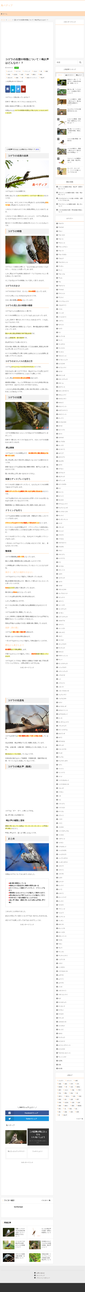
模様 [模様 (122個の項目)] (60, 1099)
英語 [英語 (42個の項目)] (71, 1108)
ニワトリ (61, 815)
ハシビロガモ (62, 850)
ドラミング (27, 71)
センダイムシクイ (63, 722)
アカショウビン (63, 247)
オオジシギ (61, 375)
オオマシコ (61, 387)
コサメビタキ (62, 589)
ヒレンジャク (62, 897)
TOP (3, 20)
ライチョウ (61, 1037)
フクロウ (61, 905)
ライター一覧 (46, 1200)
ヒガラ (60, 877)
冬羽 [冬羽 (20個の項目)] (72, 1083)
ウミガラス (61, 344)
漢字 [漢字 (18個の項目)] (78, 1099)
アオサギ (61, 227)
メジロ (60, 986)
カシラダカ (61, 441)
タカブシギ (61, 733)
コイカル (61, 566)
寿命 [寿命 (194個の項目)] (72, 1093)
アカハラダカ (62, 254)
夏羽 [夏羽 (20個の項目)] (60, 1090)
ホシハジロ (61, 928)
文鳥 (59, 1064)
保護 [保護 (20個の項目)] (60, 1083)
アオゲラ (61, 223)
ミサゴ (60, 963)
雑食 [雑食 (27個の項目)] (66, 1112)
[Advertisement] (27, 39)
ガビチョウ (61, 476)
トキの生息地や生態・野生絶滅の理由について (70, 211)
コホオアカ (61, 620)
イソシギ (61, 313)
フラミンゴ (61, 909)
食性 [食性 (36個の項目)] (72, 1112)
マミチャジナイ (63, 955)
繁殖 (41, 74)
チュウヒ (61, 757)
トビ (59, 800)
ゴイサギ (61, 640)
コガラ (60, 574)
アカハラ (61, 250)
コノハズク (61, 605)
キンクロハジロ (63, 511)
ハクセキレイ (62, 846)
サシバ (60, 659)
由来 (28, 74)
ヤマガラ (61, 1014)
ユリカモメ (61, 1025)
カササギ (61, 437)
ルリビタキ (61, 1049)
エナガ (60, 371)
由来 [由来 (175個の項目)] (79, 1102)
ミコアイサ (61, 959)
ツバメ (60, 776)
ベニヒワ (61, 913)
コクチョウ (61, 578)
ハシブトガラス (63, 858)
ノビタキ (61, 827)
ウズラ (60, 328)
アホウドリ (61, 285)
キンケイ (61, 515)
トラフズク (61, 807)
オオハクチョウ (63, 379)
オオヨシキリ (62, 398)
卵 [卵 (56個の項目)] (66, 1087)
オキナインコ (62, 414)
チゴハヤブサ (62, 749)
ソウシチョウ (62, 726)
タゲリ (60, 737)
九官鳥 (60, 1060)
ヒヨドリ (61, 893)
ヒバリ (60, 889)
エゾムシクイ (62, 367)
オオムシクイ (62, 395)
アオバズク (61, 235)
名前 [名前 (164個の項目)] (72, 1087)
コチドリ (61, 601)
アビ (59, 282)
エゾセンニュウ (63, 359)
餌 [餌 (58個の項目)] (59, 1115)
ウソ (59, 332)
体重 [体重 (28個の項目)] (76, 1080)
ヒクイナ (61, 881)
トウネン (61, 792)
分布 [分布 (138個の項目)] (78, 1083)
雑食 (17, 77)
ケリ (59, 562)
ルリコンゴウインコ (64, 1045)
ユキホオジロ (62, 1022)
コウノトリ (61, 570)
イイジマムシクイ (63, 301)
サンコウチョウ (63, 663)
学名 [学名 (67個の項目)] (60, 1093)
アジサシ (61, 266)
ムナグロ (61, 983)
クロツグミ (61, 554)
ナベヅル (61, 811)
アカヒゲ (61, 258)
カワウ (60, 465)
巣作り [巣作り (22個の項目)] (60, 1096)
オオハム (61, 383)
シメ (59, 679)
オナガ (60, 426)
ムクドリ (61, 979)
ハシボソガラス (63, 862)
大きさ (35, 71)
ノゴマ (60, 819)
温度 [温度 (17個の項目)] (72, 1099)
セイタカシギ (62, 706)
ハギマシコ (61, 838)
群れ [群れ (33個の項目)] (60, 1108)
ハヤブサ (61, 874)
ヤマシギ (61, 1018)
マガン (60, 944)
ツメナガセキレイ (63, 780)
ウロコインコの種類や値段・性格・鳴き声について (70, 193)
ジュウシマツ (62, 694)
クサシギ (61, 527)
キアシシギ (61, 480)
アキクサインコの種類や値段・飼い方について (70, 205)
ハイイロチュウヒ (63, 831)
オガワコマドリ (63, 410)
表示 (37, 149)
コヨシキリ (61, 632)
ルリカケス (61, 1041)
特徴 (9, 74)
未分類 (60, 1068)
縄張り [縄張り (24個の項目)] (66, 1105)
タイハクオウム (63, 729)
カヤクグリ (61, 457)
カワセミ (61, 469)
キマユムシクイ (63, 504)
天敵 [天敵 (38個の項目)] (73, 1090)
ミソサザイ (61, 967)
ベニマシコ (61, 916)
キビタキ (61, 500)
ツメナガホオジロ (63, 784)
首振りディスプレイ (32, 77)
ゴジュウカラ (62, 644)
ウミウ (60, 340)
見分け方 (10, 77)
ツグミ (60, 764)
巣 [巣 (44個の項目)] (77, 1093)
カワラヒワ (61, 472)
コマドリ (61, 624)
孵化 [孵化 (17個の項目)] (66, 1093)
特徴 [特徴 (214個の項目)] (60, 1102)
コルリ (60, 636)
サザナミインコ (63, 655)
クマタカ (61, 539)
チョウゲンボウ (63, 761)
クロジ (60, 550)
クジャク (61, 531)
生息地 (15, 74)
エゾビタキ (61, 363)
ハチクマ (61, 866)
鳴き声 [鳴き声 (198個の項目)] (65, 1115)
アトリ (60, 270)
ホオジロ (61, 924)
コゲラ (10, 20)
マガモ (60, 940)
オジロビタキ (62, 422)
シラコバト (61, 683)
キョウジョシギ (63, 507)
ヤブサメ (61, 1010)
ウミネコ (61, 352)
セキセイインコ (63, 710)
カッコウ (61, 445)
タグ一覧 (80, 1119)
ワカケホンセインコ (64, 1053)
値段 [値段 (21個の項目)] (66, 1083)
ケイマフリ (61, 558)
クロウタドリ (62, 542)
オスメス (10, 71)
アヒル (60, 278)
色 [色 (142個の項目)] (65, 1108)
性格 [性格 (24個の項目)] (80, 1096)
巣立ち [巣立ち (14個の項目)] (67, 1096)
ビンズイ (61, 901)
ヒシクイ (61, 885)
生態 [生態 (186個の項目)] (73, 1102)
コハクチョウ (62, 609)
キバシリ (61, 496)
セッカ (60, 718)
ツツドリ (61, 768)
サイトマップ (40, 1275)
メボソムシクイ (63, 994)
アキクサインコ (63, 262)
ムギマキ (61, 975)
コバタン (61, 613)
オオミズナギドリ (63, 391)
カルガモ (61, 461)
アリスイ (61, 297)
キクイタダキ (62, 484)
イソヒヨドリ (62, 317)
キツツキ (18, 71)
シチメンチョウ (63, 671)
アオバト (61, 239)
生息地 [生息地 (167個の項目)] (66, 1102)
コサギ (60, 585)
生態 (22, 74)
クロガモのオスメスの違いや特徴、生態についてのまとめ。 (70, 199)
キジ (59, 488)
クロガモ (61, 546)
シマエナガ (61, 675)
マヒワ (60, 948)
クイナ (60, 523)
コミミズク (61, 628)
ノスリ (60, 823)
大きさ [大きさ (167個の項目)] (66, 1090)
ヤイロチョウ (62, 1002)
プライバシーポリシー (43, 1278)
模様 (47, 71)
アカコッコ (61, 243)
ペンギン (61, 920)
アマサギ (61, 289)
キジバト (61, 492)
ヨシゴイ (61, 1029)
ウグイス (61, 324)
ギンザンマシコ (63, 519)
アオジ (60, 231)
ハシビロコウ (62, 854)
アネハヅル (61, 274)
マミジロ (61, 951)
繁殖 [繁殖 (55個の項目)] (73, 1105)
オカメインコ (62, 406)
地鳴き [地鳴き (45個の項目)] (78, 1087)
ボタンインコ (62, 936)
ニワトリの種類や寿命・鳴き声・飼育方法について (70, 187)
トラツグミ (61, 803)
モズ (59, 998)
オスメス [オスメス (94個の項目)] (69, 1080)
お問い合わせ (40, 1273)
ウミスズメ (61, 348)
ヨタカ (60, 1033)
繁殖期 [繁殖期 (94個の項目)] (79, 1105)
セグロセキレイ (63, 714)
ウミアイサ (61, 336)
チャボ (60, 753)
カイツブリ (61, 430)
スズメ (60, 702)
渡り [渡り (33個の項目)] (66, 1099)
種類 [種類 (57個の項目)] (60, 1105)
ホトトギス (61, 932)
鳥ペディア (7, 5)
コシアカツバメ (63, 593)
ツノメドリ (61, 772)
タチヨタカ (61, 741)
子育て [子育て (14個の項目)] (79, 1090)
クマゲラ (61, 535)
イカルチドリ (62, 305)
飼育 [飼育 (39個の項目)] (78, 1112)
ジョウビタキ (62, 698)
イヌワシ (61, 320)
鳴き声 (42, 77)
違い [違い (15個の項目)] (76, 1108)
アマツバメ (61, 293)
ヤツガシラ (61, 1006)
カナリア (61, 453)
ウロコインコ (62, 356)
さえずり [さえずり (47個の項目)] (61, 1080)
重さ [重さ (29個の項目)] (60, 1112)
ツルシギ (61, 788)
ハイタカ (61, 835)
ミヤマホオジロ (63, 971)
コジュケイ (61, 597)
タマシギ (61, 745)
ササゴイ (61, 652)
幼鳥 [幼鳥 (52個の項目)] (74, 1096)
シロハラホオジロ (63, 691)
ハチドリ (61, 870)
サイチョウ (61, 648)
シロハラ (61, 687)
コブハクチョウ (63, 616)
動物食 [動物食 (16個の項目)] (60, 1087)
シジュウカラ (62, 667)
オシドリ (61, 418)
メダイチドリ (62, 990)
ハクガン (61, 842)
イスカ (60, 309)
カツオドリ (61, 449)
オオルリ (61, 402)
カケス (60, 434)
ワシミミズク (62, 1057)
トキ (59, 796)
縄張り (34, 74)
